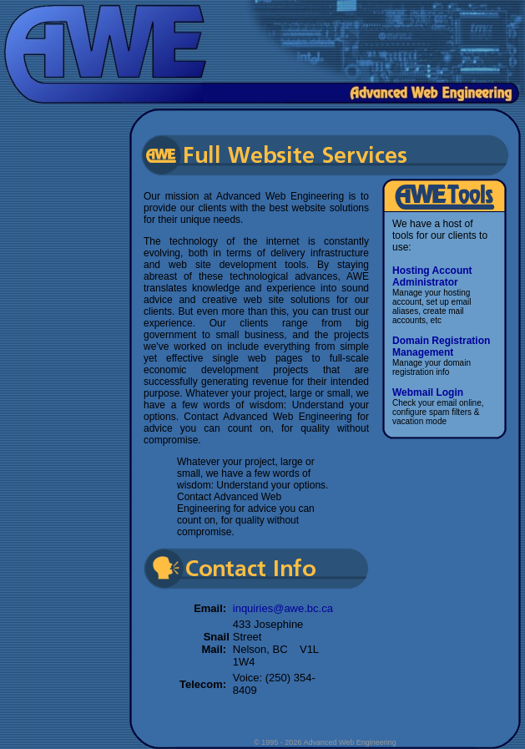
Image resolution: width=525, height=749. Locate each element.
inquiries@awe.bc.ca (283, 608)
